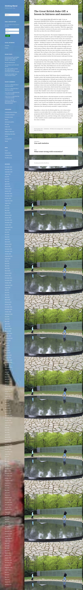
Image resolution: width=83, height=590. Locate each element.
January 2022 (8, 275)
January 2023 (8, 246)
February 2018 (8, 381)
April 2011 (7, 579)
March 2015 (7, 466)
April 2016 (7, 434)
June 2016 (7, 430)
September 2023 (8, 227)
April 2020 (7, 323)
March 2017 (7, 408)
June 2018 (7, 374)
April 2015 (7, 463)
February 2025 (8, 188)
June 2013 (7, 517)
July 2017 (7, 398)
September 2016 (8, 422)
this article (63, 25)
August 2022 (7, 258)
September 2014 (8, 480)
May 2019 (7, 348)
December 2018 (8, 360)
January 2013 (8, 529)
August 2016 (7, 425)
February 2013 (8, 526)
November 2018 (8, 362)
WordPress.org (8, 157)
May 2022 (7, 266)
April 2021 (7, 297)
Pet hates (7, 124)
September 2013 (8, 509)
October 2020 (8, 311)
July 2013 (7, 514)
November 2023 (8, 222)
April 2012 (7, 550)
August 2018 (7, 369)
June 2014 (7, 488)
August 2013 (7, 512)
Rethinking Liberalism (10, 134)
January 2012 (8, 558)
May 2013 (7, 519)
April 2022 (7, 268)
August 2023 (7, 229)
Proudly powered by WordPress (41, 163)
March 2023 (7, 241)
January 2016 (8, 442)
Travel (6, 136)
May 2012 (7, 548)
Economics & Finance (10, 114)
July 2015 (7, 456)
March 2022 (7, 270)
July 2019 (7, 343)
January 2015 (8, 471)
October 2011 (8, 565)
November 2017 (8, 389)
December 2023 (8, 220)
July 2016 (7, 427)
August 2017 (7, 396)
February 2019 (8, 355)
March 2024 (7, 213)
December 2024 (8, 193)
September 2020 (8, 314)
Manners (41, 130)
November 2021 (8, 280)
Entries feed (7, 153)
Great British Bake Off (46, 19)
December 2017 (8, 386)
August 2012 (7, 541)
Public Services (8, 129)
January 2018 (8, 384)
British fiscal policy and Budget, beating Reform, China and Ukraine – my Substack (12, 59)
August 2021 (7, 287)
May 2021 (7, 295)
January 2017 (8, 413)
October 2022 (8, 254)
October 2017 (8, 391)
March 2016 (7, 437)
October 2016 (8, 420)
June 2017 (7, 401)
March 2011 (7, 582)
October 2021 (8, 282)
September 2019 (8, 338)
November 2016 (8, 418)
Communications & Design (11, 112)
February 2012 (8, 555)
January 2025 (8, 191)
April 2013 (7, 521)
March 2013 (7, 524)
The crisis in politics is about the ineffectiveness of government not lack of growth (12, 70)
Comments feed (8, 155)
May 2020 (7, 321)
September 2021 (8, 285)
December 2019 (8, 333)
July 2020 (7, 316)
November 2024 (8, 196)
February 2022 (8, 273)
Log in (6, 150)
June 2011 (7, 574)
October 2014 (8, 478)
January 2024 (8, 217)
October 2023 (8, 225)
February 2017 (8, 410)
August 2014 (7, 483)
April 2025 (7, 184)
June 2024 (7, 208)
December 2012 (8, 531)
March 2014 (7, 495)
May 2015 (7, 461)
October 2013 (8, 507)
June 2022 (7, 263)
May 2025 (7, 181)
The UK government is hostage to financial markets (10, 102)
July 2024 (7, 205)
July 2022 (7, 261)
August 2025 (7, 174)
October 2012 (8, 536)
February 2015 (8, 468)
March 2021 (7, 299)
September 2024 (8, 200)
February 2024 (8, 215)
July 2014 (7, 485)
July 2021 (7, 290)
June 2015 (7, 459)
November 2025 (8, 169)
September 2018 (8, 367)
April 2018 (7, 379)
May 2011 (7, 577)
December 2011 (8, 560)
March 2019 (7, 352)
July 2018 (7, 372)
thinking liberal (11, 6)
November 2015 (8, 447)
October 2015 (8, 449)
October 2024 (8, 198)
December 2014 (8, 473)
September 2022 (8, 256)
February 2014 (8, 497)
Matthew (47, 128)
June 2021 (7, 292)
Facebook (7, 45)
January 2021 (8, 304)
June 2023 (7, 234)
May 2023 (7, 237)
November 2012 (8, 533)
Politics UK (7, 126)
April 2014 (7, 492)
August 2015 (7, 454)
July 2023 (7, 232)
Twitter (6, 48)
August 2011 (7, 570)
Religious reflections (9, 131)
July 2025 (7, 176)
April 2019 (7, 350)
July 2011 (7, 572)
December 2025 (8, 167)
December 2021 (8, 278)
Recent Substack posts (10, 62)
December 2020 (8, 307)
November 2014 (8, 475)
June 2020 (7, 319)
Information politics (9, 122)
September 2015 (8, 451)
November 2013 (8, 504)
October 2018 (8, 365)
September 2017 (8, 393)
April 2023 (7, 239)
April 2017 (7, 406)
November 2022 (8, 251)
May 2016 (7, 432)
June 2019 (7, 345)
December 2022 (8, 249)
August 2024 (7, 203)
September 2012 (8, 538)
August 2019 (7, 340)
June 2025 (7, 179)
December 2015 (8, 444)
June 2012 (7, 545)
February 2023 (8, 244)
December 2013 (8, 502)
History (6, 119)
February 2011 (8, 584)
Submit (7, 35)
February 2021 (8, 302)
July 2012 (7, 543)
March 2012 (7, 553)
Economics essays (9, 117)
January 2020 (8, 331)
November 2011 (8, 562)
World (6, 141)
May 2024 (7, 210)
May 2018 (7, 377)
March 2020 (7, 326)
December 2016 (8, 415)
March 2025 (7, 186)
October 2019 (8, 336)
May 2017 (7, 403)
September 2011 (8, 567)
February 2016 (8, 439)
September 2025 (8, 172)
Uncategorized (8, 139)
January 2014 (8, 500)
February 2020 (8, 328)
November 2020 (8, 309)
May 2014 (7, 490)
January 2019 (8, 357)
